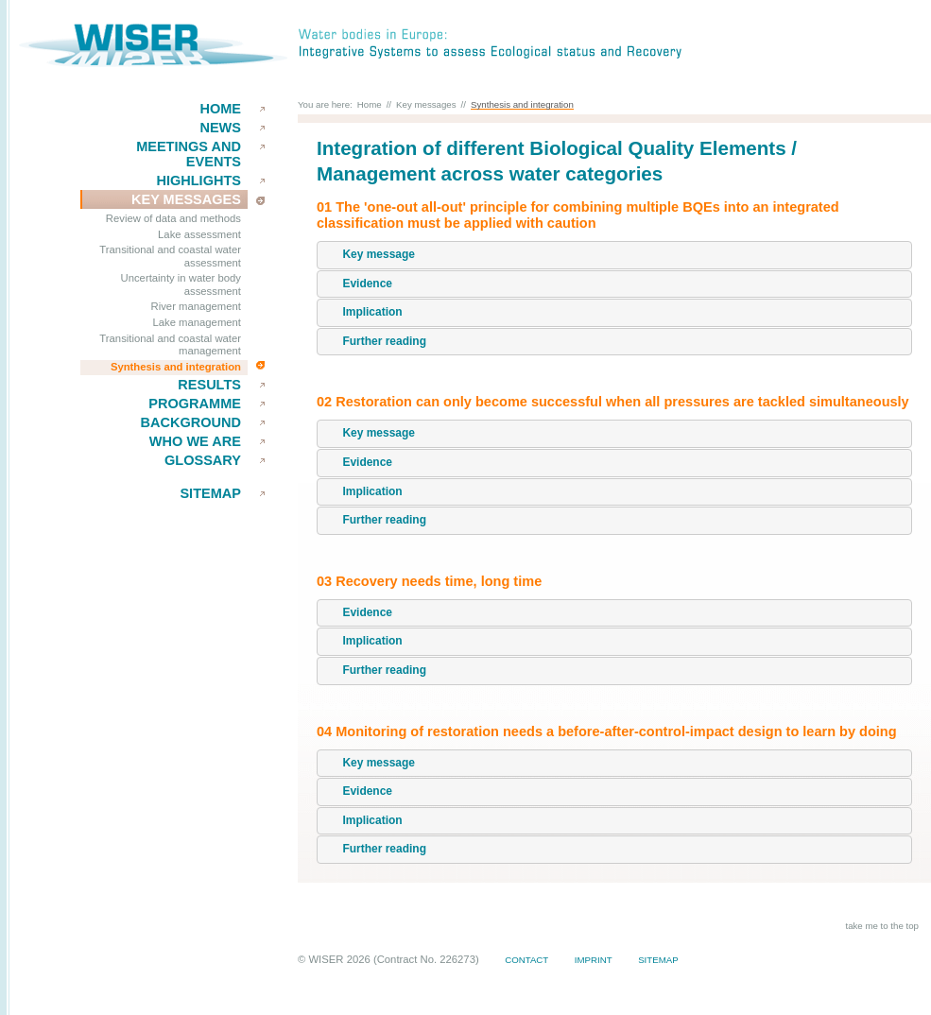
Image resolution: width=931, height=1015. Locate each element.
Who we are (195, 441)
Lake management (196, 322)
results (209, 384)
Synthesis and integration (176, 366)
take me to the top (882, 925)
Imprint (593, 960)
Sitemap (210, 493)
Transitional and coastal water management (170, 345)
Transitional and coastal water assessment (170, 256)
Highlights (198, 180)
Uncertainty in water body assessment (181, 284)
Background (190, 422)
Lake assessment (199, 234)
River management (196, 306)
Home (220, 108)
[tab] (614, 255)
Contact (526, 960)
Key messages (426, 104)
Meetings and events (188, 154)
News (220, 127)
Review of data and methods (173, 218)
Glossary (202, 460)
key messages (186, 199)
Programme (194, 403)
